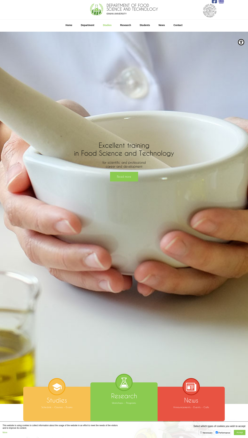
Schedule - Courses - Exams (56, 398)
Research (125, 25)
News (162, 25)
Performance (224, 433)
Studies (107, 25)
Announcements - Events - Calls (191, 398)
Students (145, 25)
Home (69, 25)
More (5, 432)
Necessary (208, 433)
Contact (177, 25)
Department (87, 25)
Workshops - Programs (124, 393)
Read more (124, 176)
